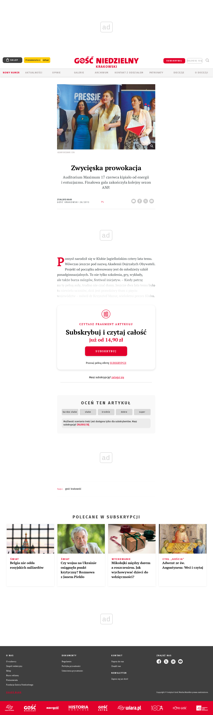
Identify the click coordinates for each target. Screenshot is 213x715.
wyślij (152, 200)
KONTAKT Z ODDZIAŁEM (129, 72)
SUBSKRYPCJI (118, 363)
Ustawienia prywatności (72, 671)
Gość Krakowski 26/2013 (73, 202)
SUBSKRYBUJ (174, 61)
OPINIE (56, 72)
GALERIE (79, 72)
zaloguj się (194, 61)
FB (140, 200)
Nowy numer (11, 72)
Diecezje (179, 72)
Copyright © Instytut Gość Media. (170, 692)
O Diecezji (201, 72)
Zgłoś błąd (13, 692)
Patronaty (156, 72)
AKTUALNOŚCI (33, 72)
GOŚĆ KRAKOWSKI (73, 489)
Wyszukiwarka (207, 60)
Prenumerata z (37, 60)
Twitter (146, 200)
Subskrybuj (106, 351)
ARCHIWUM (101, 72)
